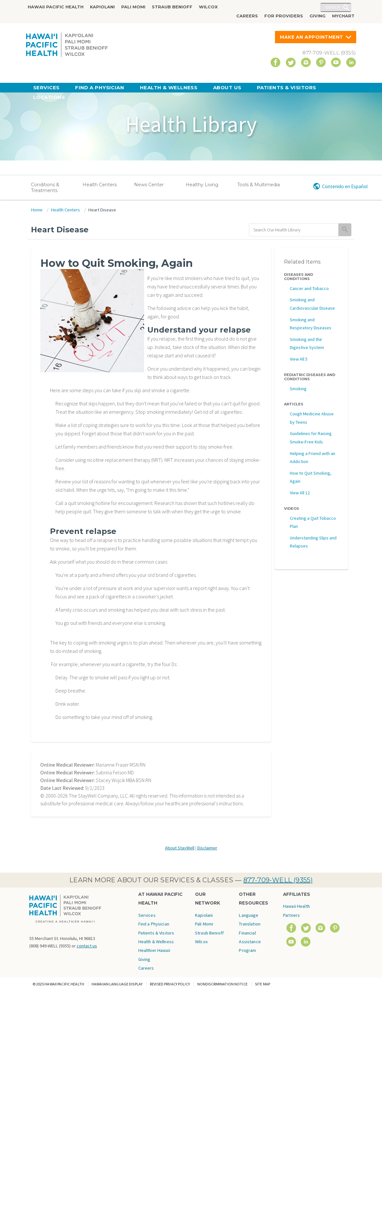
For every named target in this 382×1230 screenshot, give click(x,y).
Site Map (262, 984)
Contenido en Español (344, 186)
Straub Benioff (172, 7)
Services (46, 87)
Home (37, 210)
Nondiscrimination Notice (222, 984)
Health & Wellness (169, 87)
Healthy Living (202, 185)
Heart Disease (102, 210)
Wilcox (208, 7)
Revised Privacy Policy (170, 984)
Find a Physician (99, 87)
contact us (87, 946)
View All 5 (299, 359)
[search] (294, 230)
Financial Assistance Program (249, 942)
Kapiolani (102, 7)
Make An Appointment (311, 37)
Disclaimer (207, 848)
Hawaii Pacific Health (55, 7)
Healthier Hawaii (154, 950)
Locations (49, 97)
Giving (317, 16)
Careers (247, 16)
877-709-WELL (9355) (278, 880)
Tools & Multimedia (258, 185)
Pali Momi (133, 7)
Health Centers (100, 185)
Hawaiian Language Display (117, 984)
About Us (227, 87)
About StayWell (179, 848)
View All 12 (300, 493)
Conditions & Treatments (45, 187)
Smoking (298, 389)
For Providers (283, 16)
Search (332, 7)
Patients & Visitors (286, 87)
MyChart (343, 16)
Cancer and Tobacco (309, 288)
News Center (149, 185)
